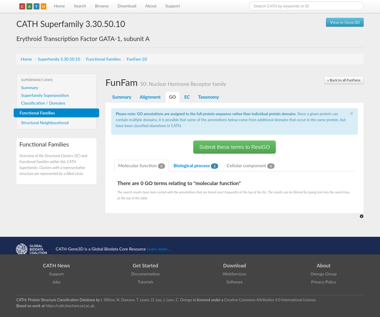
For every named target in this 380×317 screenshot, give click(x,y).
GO (172, 97)
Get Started (145, 265)
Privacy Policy (323, 281)
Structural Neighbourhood (45, 122)
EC (187, 97)
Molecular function (141, 166)
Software (235, 281)
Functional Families (104, 58)
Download (127, 5)
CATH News (56, 265)
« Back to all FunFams (343, 80)
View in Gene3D (345, 22)
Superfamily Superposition (45, 95)
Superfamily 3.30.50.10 (59, 58)
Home (59, 5)
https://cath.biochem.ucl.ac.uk (70, 306)
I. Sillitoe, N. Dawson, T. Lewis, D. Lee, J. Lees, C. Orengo (146, 300)
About (150, 5)
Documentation (145, 273)
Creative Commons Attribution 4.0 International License (269, 300)
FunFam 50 (137, 58)
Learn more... (158, 248)
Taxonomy (208, 97)
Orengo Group (324, 273)
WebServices (234, 273)
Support (172, 5)
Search (80, 5)
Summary (29, 87)
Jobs (56, 281)
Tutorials (145, 281)
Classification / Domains (43, 102)
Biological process (195, 166)
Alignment (150, 97)
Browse (102, 5)
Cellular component (251, 166)
